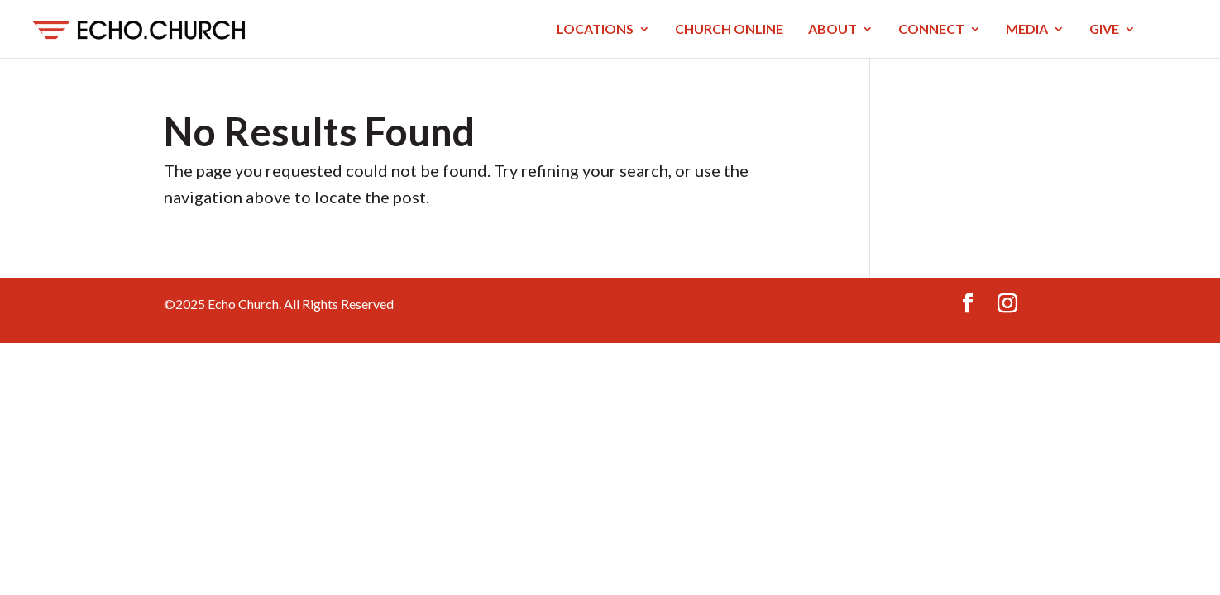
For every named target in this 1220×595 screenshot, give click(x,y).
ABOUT (832, 29)
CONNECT (931, 29)
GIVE (1104, 29)
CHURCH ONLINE (729, 29)
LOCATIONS (595, 29)
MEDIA (1027, 29)
